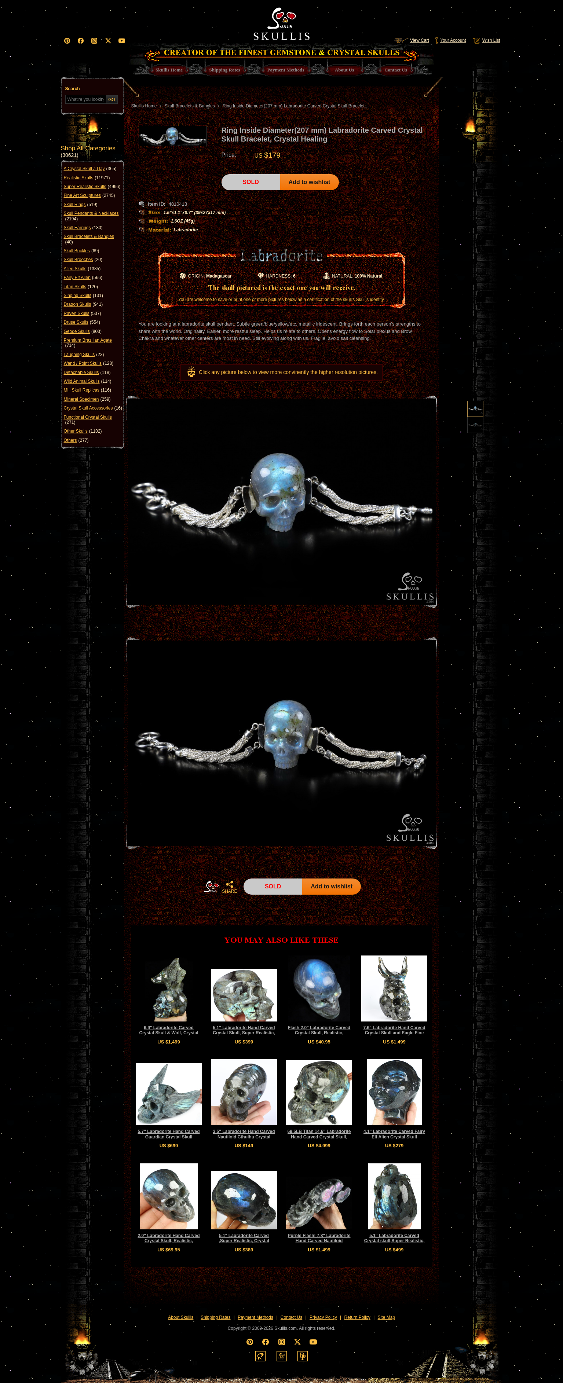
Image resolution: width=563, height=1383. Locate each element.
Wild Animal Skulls (87, 381)
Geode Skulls (83, 331)
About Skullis (180, 1317)
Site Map (386, 1317)
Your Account (450, 40)
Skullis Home (144, 106)
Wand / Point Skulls (89, 363)
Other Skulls (83, 431)
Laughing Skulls (84, 354)
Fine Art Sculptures (89, 195)
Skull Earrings (83, 227)
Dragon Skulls (83, 304)
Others (76, 440)
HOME (211, 886)
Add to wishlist (309, 182)
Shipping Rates (215, 1317)
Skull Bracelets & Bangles (89, 239)
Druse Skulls (82, 322)
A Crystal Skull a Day (90, 168)
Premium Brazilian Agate (88, 343)
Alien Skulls (82, 268)
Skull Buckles (81, 250)
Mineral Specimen (87, 399)
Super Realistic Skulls (92, 186)
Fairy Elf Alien (83, 277)
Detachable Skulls (87, 372)
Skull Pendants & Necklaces (91, 216)
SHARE (229, 887)
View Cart (411, 40)
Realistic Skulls (87, 177)
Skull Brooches (83, 259)
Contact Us (291, 1317)
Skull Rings (81, 204)
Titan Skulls (81, 286)
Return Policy (357, 1317)
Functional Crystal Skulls (88, 420)
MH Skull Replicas (87, 390)
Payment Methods (255, 1317)
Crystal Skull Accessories (93, 408)
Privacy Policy (323, 1317)
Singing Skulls (83, 295)
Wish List (486, 40)
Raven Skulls (82, 313)
